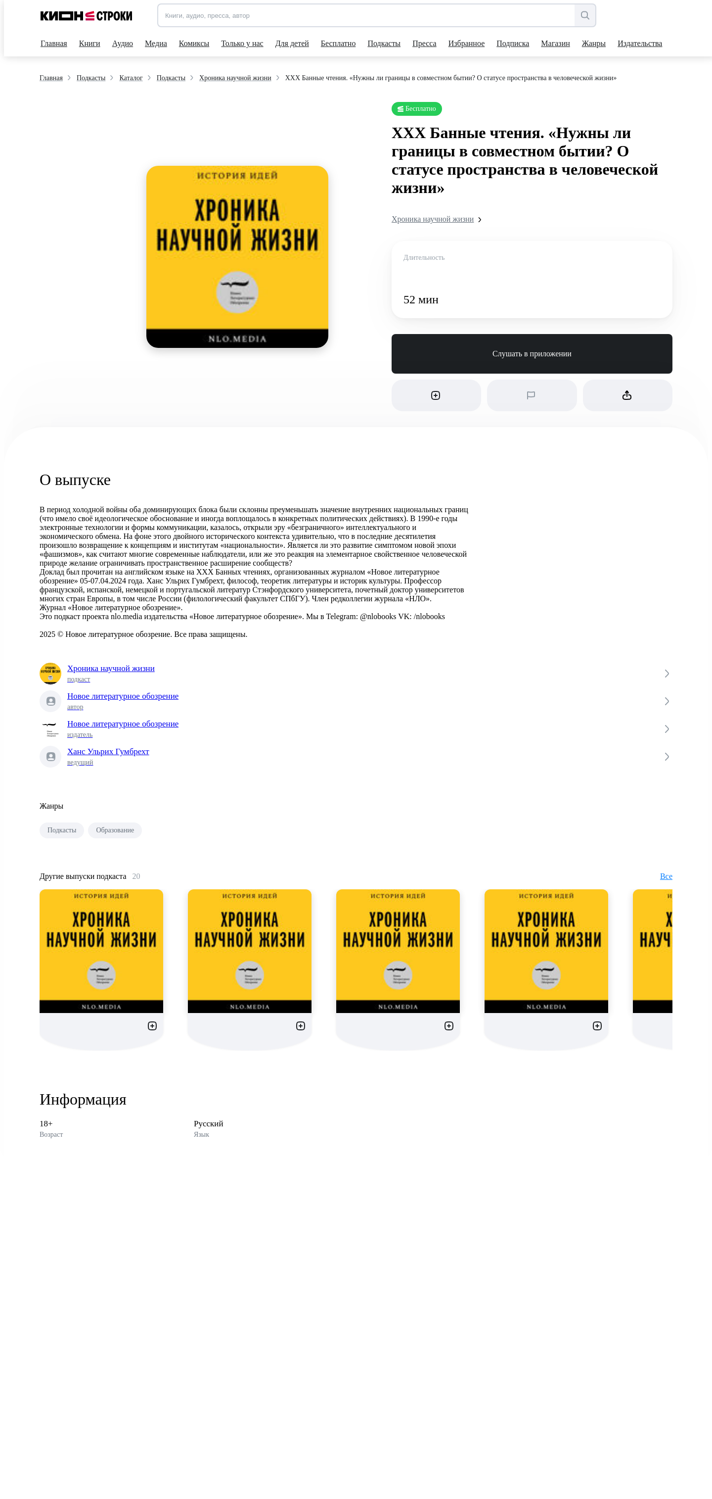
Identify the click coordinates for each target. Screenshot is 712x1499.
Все (666, 876)
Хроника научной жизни (439, 219)
